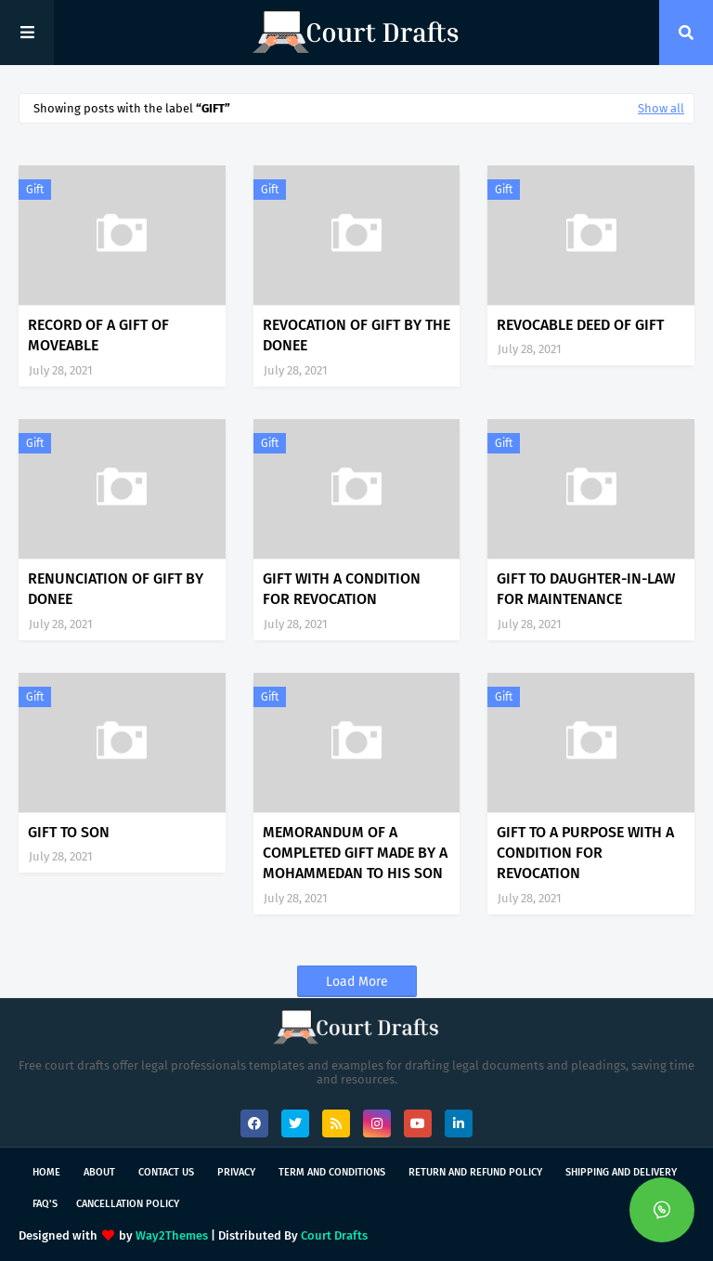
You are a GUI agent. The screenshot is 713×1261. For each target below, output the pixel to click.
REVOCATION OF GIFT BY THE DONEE (356, 335)
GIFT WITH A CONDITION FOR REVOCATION (342, 589)
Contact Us (166, 1172)
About (99, 1172)
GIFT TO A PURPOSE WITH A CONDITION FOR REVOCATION (585, 853)
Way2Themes (172, 1235)
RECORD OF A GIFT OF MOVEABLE (98, 335)
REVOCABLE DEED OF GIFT (580, 325)
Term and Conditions (332, 1172)
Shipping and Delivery (621, 1172)
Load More (357, 982)
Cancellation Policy (127, 1204)
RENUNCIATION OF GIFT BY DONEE (115, 589)
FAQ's (45, 1204)
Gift (35, 189)
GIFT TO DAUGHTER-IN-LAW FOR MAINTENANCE (586, 589)
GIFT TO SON (69, 832)
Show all (661, 108)
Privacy (236, 1172)
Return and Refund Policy (475, 1172)
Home (46, 1172)
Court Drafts (334, 1235)
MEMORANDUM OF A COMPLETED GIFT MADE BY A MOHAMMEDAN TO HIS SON (355, 853)
